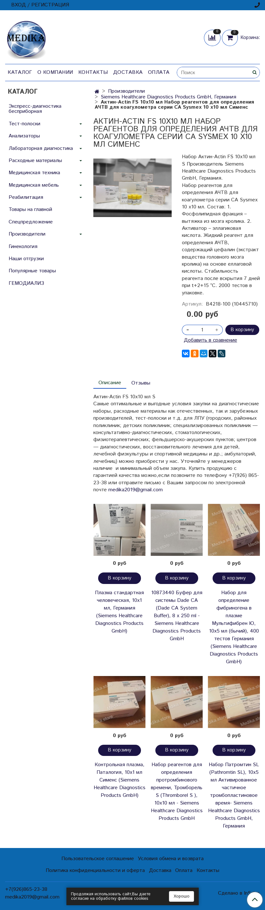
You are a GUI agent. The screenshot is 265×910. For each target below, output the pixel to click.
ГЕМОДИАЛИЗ (26, 283)
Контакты (93, 72)
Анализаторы (24, 136)
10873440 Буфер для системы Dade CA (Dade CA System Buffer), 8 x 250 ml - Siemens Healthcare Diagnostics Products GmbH (176, 615)
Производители (126, 91)
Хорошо (182, 896)
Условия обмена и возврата (171, 858)
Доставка (128, 72)
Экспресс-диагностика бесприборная (35, 109)
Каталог (20, 72)
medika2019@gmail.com (135, 490)
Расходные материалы (35, 160)
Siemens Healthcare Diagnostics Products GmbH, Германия (168, 97)
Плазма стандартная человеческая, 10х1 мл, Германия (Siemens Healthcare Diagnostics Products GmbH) (119, 612)
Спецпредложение (31, 222)
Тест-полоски (24, 124)
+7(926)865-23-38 (26, 889)
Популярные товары (32, 271)
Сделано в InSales (239, 893)
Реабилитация (26, 197)
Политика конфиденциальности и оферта (95, 870)
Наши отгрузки (26, 258)
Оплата (159, 72)
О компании (55, 72)
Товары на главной (30, 209)
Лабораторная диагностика (41, 148)
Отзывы (140, 383)
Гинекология (23, 246)
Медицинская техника (34, 172)
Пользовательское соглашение (97, 858)
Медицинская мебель (34, 185)
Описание (109, 382)
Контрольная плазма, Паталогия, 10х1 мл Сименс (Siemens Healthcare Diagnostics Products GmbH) (119, 780)
